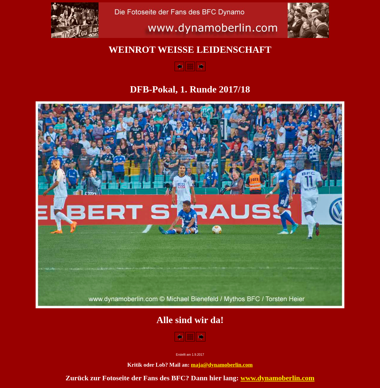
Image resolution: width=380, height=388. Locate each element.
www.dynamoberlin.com (277, 378)
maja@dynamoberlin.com (222, 365)
